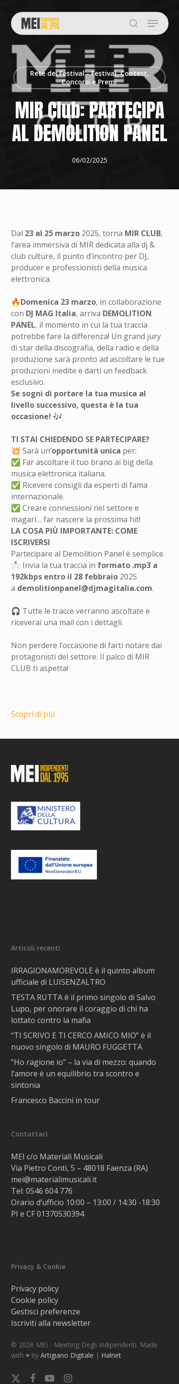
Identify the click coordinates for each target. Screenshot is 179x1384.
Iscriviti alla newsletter (51, 1323)
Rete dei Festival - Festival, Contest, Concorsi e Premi (89, 77)
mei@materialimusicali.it (54, 1179)
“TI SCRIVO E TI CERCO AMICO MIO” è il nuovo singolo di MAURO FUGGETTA (81, 1041)
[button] (152, 23)
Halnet (111, 1355)
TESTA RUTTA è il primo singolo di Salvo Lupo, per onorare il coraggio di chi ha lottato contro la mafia (83, 1008)
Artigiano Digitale (67, 1355)
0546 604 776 (49, 1191)
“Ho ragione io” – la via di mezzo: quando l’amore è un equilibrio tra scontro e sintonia (83, 1073)
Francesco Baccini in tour (55, 1100)
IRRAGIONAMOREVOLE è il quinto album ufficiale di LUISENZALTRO (83, 976)
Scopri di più (33, 714)
